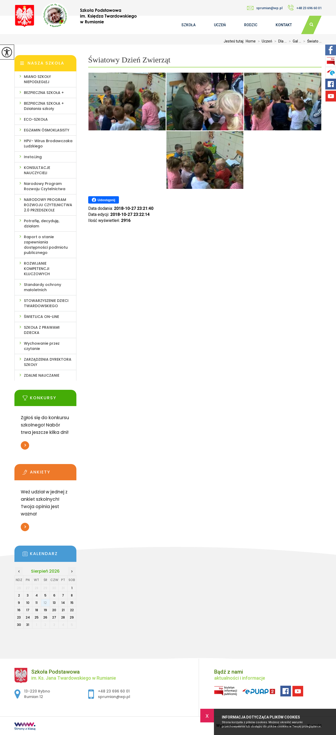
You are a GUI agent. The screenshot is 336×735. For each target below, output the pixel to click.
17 (27, 610)
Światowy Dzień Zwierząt (129, 59)
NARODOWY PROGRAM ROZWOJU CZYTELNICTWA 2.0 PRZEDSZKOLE (48, 205)
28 (63, 617)
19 (45, 610)
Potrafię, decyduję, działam (41, 223)
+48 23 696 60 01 (305, 7)
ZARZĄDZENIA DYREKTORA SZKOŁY (47, 362)
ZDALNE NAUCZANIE (41, 375)
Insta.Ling (33, 156)
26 (45, 617)
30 (19, 624)
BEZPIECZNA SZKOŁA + (44, 92)
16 (18, 610)
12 (45, 602)
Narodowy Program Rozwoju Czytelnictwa (44, 186)
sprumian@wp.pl (264, 8)
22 (72, 610)
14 (63, 602)
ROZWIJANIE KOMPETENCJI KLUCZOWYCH (37, 268)
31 (27, 624)
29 (72, 617)
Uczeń (220, 25)
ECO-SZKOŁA (36, 119)
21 (63, 610)
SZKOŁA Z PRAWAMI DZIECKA (42, 330)
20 (54, 610)
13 (54, 602)
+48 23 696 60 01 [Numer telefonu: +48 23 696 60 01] (114, 691)
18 (36, 610)
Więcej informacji (25, 445)
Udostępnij (103, 200)
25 (37, 617)
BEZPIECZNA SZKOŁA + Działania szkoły (44, 106)
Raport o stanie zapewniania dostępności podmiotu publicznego (46, 244)
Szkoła (188, 25)
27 (54, 617)
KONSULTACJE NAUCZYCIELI (37, 170)
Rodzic (250, 25)
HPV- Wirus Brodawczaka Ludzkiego (48, 143)
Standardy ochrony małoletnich (42, 287)
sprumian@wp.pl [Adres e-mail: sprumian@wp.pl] (114, 696)
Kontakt (284, 25)
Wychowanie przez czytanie (42, 346)
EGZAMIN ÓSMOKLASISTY (46, 130)
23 (19, 617)
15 (72, 602)
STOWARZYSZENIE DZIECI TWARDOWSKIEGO (46, 303)
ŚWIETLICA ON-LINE (41, 316)
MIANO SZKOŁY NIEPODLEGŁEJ (37, 79)
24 (28, 617)
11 (36, 602)
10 (27, 602)
